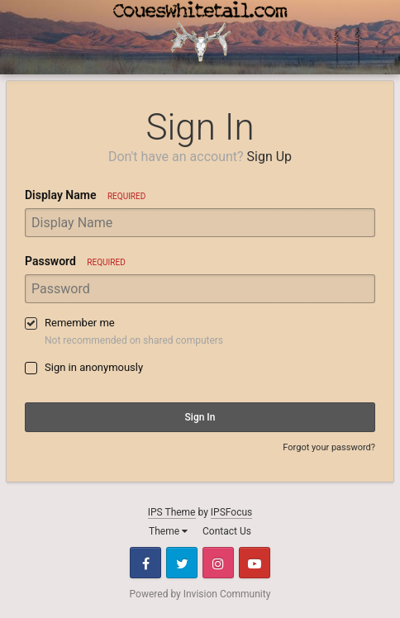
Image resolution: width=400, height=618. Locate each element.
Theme (168, 531)
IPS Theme (172, 512)
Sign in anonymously (94, 367)
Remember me (80, 322)
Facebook (145, 562)
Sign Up (270, 156)
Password (75, 261)
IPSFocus (231, 512)
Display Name (85, 195)
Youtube (254, 562)
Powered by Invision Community (200, 594)
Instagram (218, 562)
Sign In (200, 417)
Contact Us (226, 531)
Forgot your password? (329, 447)
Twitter (182, 562)
